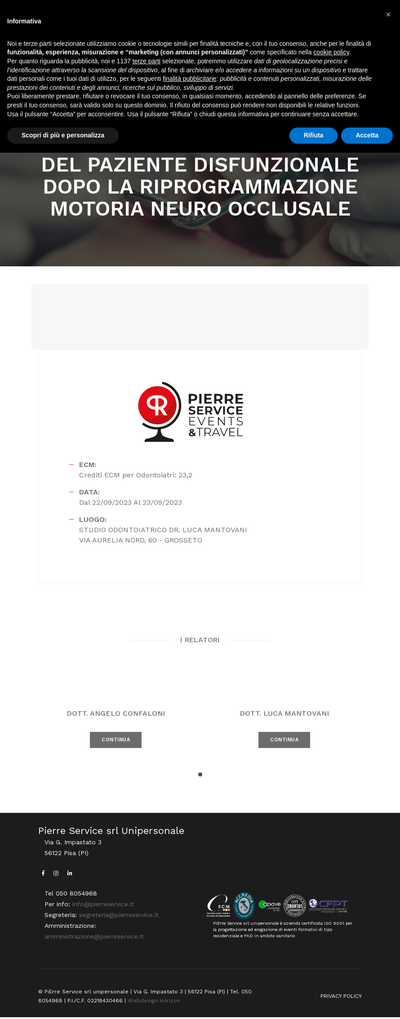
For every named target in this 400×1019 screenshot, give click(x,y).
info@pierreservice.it (103, 906)
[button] (200, 776)
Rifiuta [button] (314, 135)
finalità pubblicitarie (189, 78)
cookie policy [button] (331, 52)
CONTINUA (116, 756)
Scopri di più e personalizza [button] (63, 135)
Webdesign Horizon (154, 1003)
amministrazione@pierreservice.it (94, 938)
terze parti (146, 61)
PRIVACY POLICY (341, 998)
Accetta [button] (367, 135)
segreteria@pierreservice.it (119, 917)
